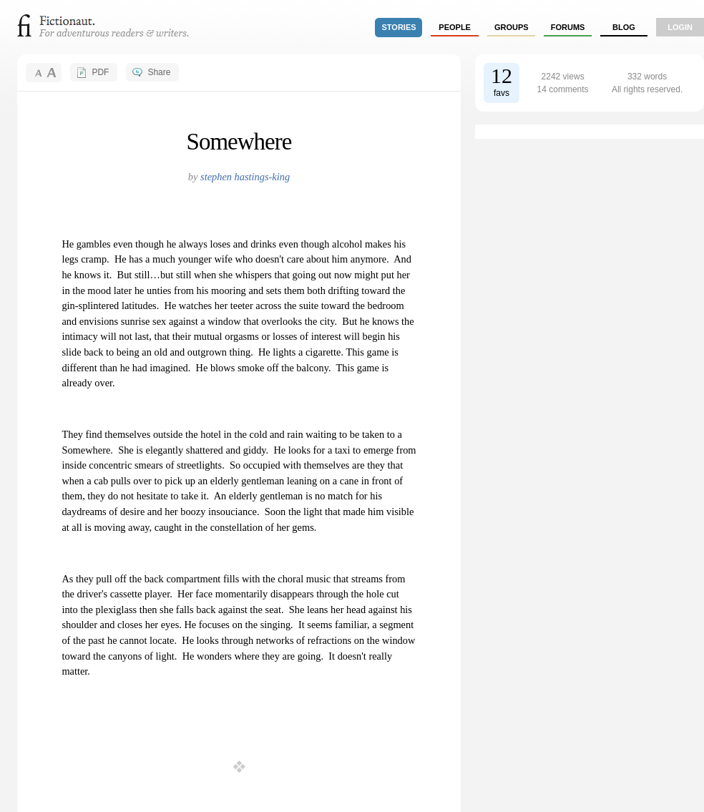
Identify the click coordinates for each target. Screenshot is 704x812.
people (455, 27)
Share (158, 72)
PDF (100, 72)
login (680, 27)
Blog (623, 27)
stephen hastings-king (245, 176)
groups (511, 27)
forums (568, 27)
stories (399, 27)
